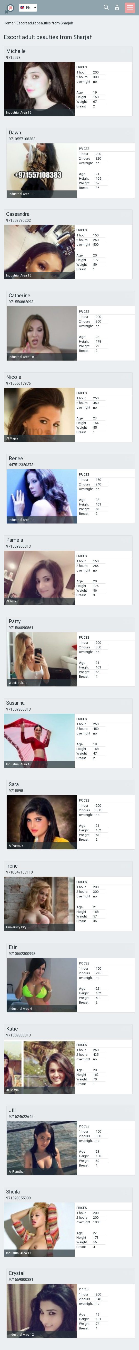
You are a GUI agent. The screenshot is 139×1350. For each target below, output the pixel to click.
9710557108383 (22, 139)
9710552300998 (22, 953)
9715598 (13, 57)
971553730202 (18, 220)
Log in (117, 7)
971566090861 (21, 628)
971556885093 (21, 302)
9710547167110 (19, 872)
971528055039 (18, 1198)
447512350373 (21, 465)
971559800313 (18, 546)
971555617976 (18, 383)
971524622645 (21, 1116)
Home (9, 23)
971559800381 (21, 1279)
